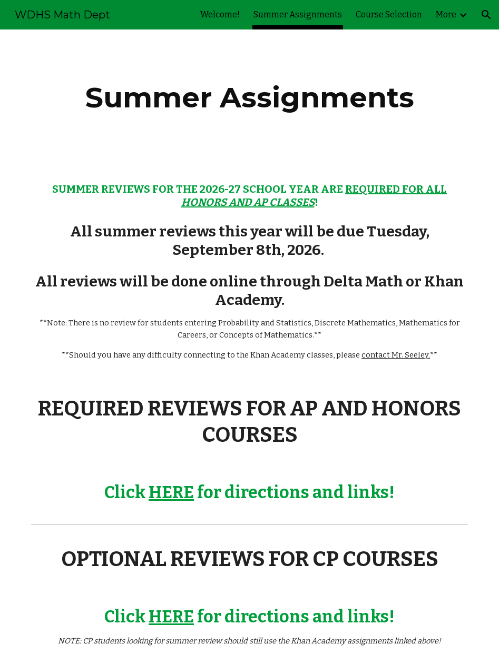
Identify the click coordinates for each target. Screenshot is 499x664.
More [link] (446, 14)
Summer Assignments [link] (297, 14)
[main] (249, 98)
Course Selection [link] (389, 14)
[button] (486, 14)
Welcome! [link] (220, 14)
